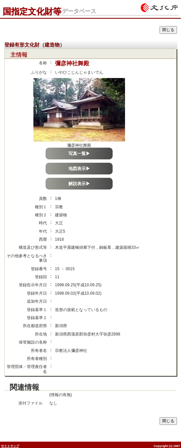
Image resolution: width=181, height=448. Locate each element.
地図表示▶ (79, 168)
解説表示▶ (79, 183)
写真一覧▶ (79, 153)
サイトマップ (10, 446)
